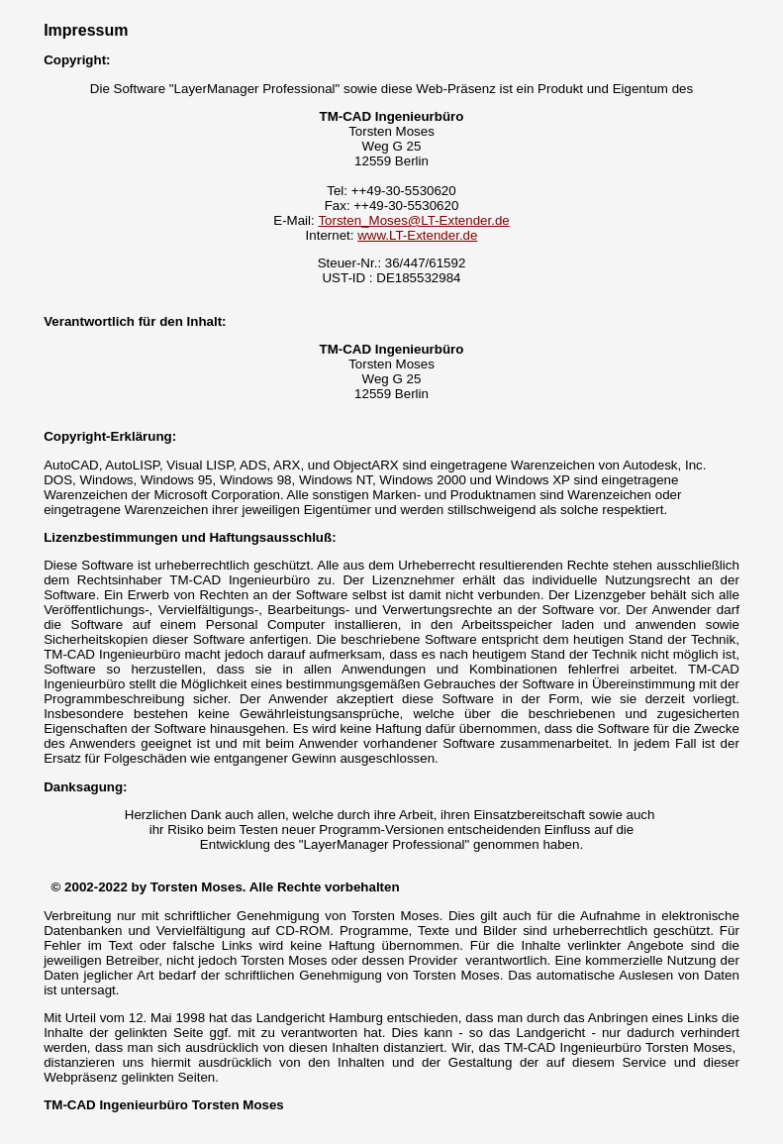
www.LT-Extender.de (417, 235)
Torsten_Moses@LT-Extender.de (413, 220)
